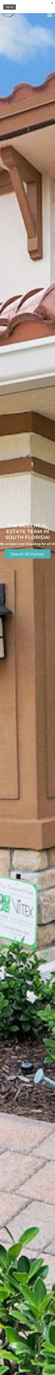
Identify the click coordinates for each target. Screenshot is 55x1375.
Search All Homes (27, 554)
